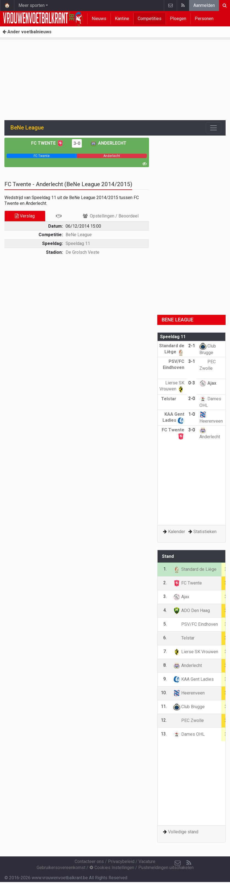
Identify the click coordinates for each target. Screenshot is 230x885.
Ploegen (178, 18)
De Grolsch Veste (82, 252)
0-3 (191, 382)
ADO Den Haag (191, 610)
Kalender (176, 531)
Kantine (122, 18)
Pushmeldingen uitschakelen (166, 867)
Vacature (147, 861)
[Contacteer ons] (177, 863)
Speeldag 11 (78, 243)
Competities (149, 18)
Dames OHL (189, 734)
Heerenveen (189, 693)
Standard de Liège (195, 569)
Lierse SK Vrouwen (195, 651)
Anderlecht (108, 143)
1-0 (191, 414)
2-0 (191, 398)
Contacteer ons (89, 861)
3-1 (191, 361)
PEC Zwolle (188, 720)
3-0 (77, 143)
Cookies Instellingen (112, 867)
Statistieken (205, 531)
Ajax (207, 383)
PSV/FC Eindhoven (173, 367)
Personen (204, 18)
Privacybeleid (121, 861)
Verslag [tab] (25, 216)
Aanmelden (204, 5)
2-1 (191, 345)
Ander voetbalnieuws (27, 31)
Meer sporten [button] (31, 5)
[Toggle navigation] (213, 127)
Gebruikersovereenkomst (61, 867)
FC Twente (47, 143)
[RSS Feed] (188, 863)
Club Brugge (189, 706)
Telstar (172, 398)
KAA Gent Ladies (193, 679)
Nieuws (99, 18)
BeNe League (79, 234)
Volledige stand (183, 831)
